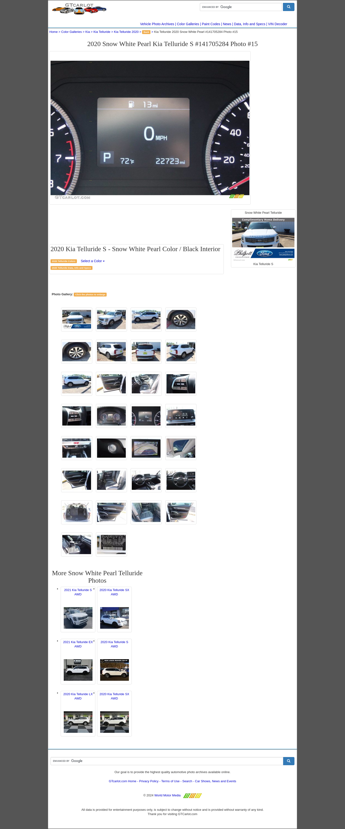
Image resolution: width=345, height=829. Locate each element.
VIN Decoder (277, 24)
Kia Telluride (101, 32)
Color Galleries (188, 24)
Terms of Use (170, 781)
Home (53, 32)
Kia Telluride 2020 (126, 32)
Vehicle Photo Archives (157, 24)
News (227, 24)
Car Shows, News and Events (215, 781)
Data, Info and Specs (249, 24)
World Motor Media (167, 795)
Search (187, 781)
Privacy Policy (149, 781)
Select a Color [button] (93, 261)
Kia (87, 32)
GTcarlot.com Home (122, 781)
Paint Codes (211, 24)
